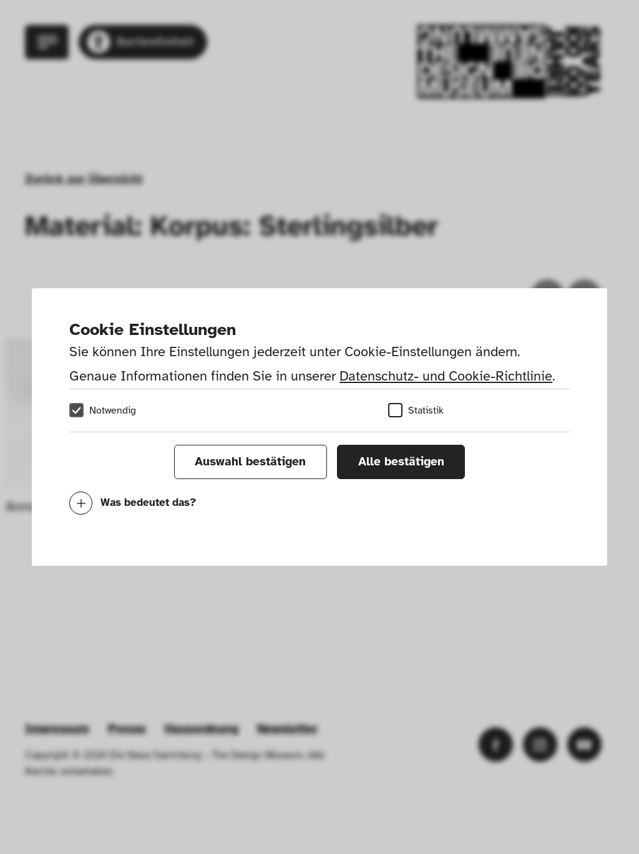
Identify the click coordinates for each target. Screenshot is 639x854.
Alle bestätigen (401, 461)
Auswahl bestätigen (250, 461)
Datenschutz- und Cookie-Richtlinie (445, 375)
